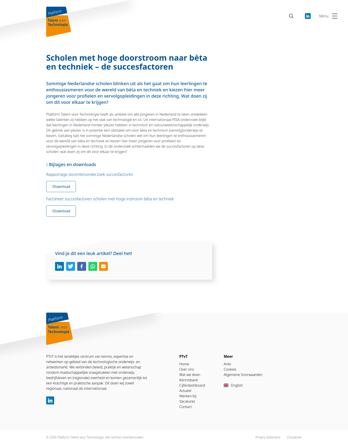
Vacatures (187, 401)
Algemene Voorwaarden (243, 374)
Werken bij (187, 396)
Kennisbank (188, 380)
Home (184, 364)
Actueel (185, 390)
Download (61, 186)
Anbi (227, 364)
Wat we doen (189, 374)
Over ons (186, 369)
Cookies (230, 369)
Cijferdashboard (192, 385)
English (233, 385)
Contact (185, 406)
